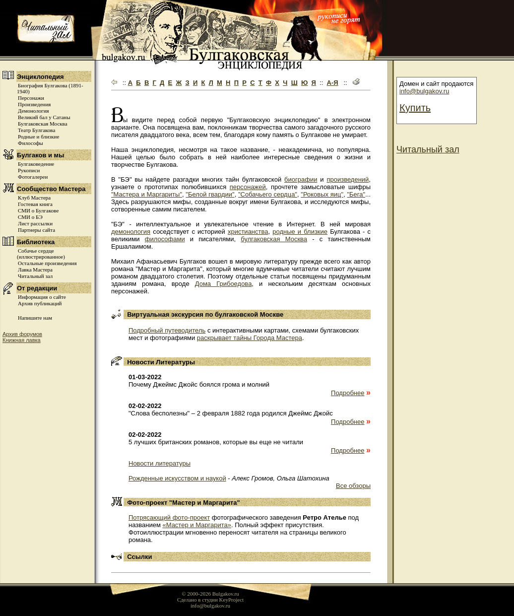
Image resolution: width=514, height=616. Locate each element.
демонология (130, 231)
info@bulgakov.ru (424, 91)
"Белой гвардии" (210, 194)
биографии (300, 179)
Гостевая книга (35, 204)
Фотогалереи (33, 177)
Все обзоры (353, 485)
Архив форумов (22, 334)
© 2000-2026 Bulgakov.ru (210, 594)
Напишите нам (35, 318)
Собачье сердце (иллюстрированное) (41, 254)
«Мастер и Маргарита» (196, 525)
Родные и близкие (38, 136)
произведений (347, 179)
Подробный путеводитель (166, 330)
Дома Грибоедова (223, 283)
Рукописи (29, 170)
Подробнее (347, 393)
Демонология (33, 111)
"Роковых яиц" (322, 194)
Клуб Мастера (34, 198)
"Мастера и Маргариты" (146, 194)
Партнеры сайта (36, 230)
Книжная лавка (21, 340)
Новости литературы (159, 463)
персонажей (248, 187)
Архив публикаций (40, 303)
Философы (30, 143)
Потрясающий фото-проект (169, 517)
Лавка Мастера (35, 270)
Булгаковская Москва (42, 124)
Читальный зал (35, 276)
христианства (248, 231)
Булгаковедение (36, 164)
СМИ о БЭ (30, 217)
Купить (415, 107)
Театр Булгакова (36, 130)
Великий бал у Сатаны (44, 117)
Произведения (34, 104)
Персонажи (31, 98)
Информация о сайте (42, 297)
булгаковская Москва (274, 239)
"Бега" (356, 194)
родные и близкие (299, 231)
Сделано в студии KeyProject (210, 600)
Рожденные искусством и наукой (177, 478)
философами (165, 239)
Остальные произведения (47, 263)
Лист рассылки (35, 223)
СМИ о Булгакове (38, 210)
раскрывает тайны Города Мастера (249, 338)
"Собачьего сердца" (267, 194)
